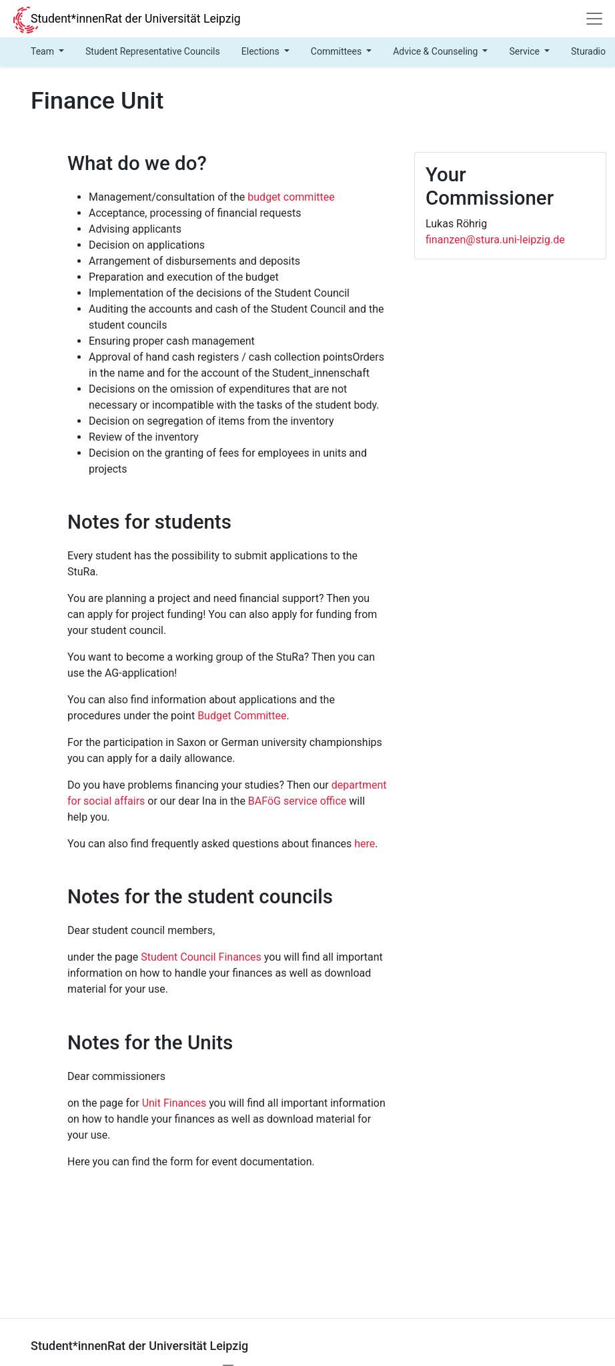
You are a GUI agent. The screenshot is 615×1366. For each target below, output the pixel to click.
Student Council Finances (201, 957)
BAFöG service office (297, 801)
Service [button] (525, 51)
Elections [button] (261, 51)
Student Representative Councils (152, 51)
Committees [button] (337, 51)
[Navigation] (594, 19)
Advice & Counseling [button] (436, 51)
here (364, 843)
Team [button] (43, 51)
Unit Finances (174, 1103)
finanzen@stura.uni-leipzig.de (495, 239)
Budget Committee (241, 715)
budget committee (290, 197)
